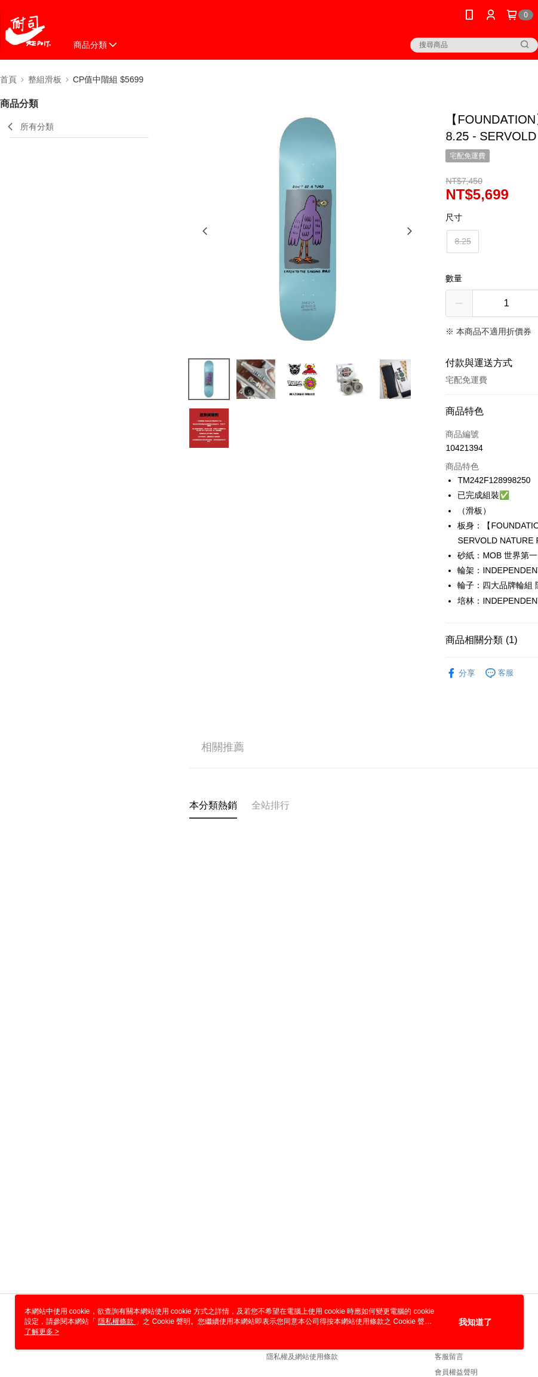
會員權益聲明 (456, 1372)
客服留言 (449, 1357)
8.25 (462, 241)
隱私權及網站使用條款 (302, 1357)
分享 (460, 673)
